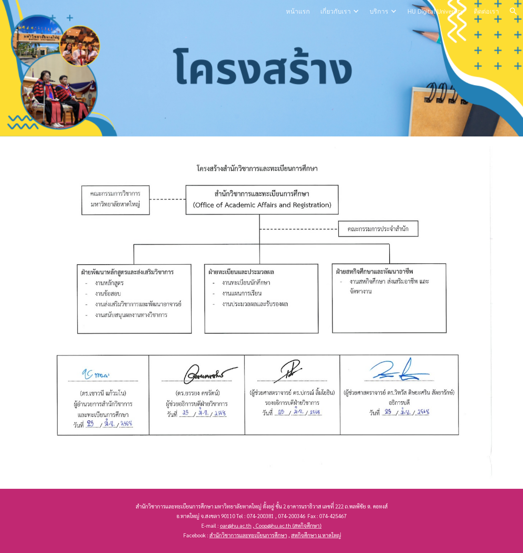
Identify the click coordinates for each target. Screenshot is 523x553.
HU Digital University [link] (435, 11)
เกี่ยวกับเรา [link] (335, 11)
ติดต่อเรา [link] (486, 11)
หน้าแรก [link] (298, 11)
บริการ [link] (379, 11)
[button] (513, 11)
